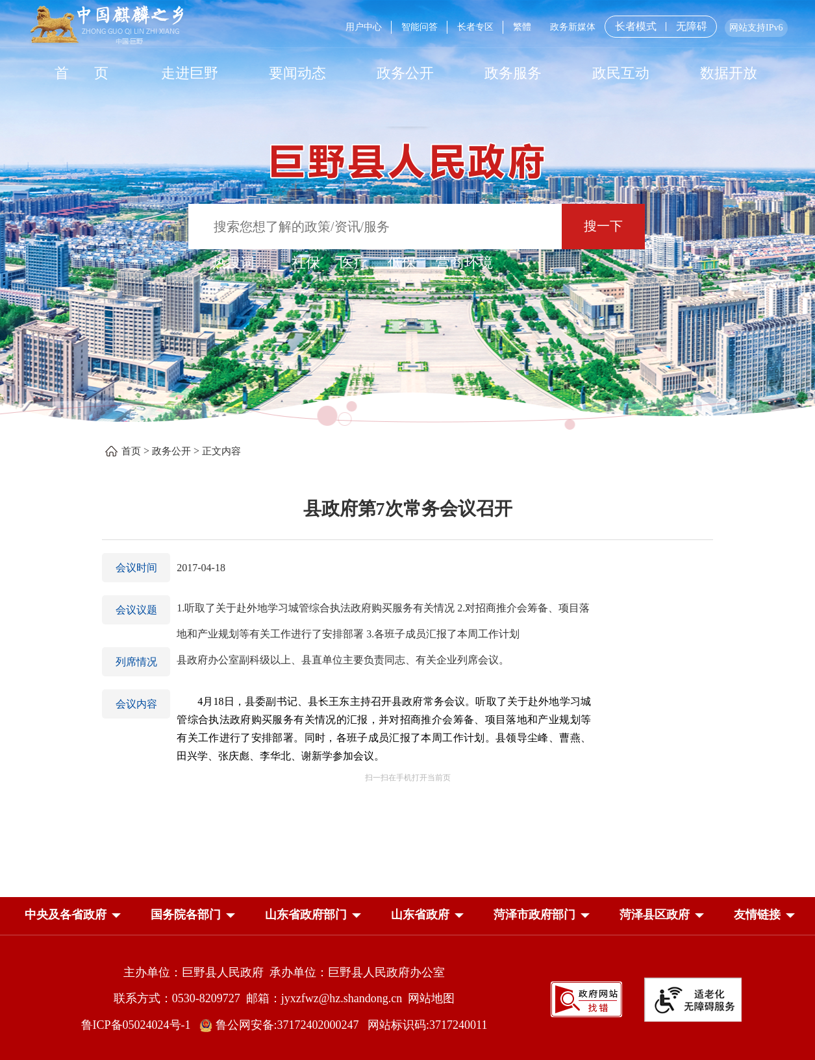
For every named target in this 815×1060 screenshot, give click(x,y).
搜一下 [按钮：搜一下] (603, 226)
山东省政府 (420, 914)
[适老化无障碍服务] (693, 1000)
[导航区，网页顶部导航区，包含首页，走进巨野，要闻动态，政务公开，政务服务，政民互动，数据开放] (408, 72)
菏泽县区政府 (655, 914)
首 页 (81, 73)
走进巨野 (189, 73)
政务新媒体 (573, 27)
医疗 (354, 262)
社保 (306, 262)
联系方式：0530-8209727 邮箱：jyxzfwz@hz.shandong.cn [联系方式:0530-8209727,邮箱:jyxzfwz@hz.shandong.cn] (261, 998)
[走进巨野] (190, 72)
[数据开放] (729, 72)
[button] (66, 917)
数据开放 (728, 73)
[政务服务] (513, 72)
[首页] (82, 72)
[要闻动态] (297, 72)
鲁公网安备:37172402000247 (283, 1024)
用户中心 (363, 27)
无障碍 (691, 26)
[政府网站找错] (586, 998)
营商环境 (464, 262)
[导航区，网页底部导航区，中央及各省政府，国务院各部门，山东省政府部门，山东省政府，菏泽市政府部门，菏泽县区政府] (407, 916)
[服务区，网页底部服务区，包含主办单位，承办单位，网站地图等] (407, 989)
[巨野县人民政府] (408, 154)
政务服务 (513, 73)
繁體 (522, 27)
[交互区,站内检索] (407, 228)
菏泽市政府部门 (534, 914)
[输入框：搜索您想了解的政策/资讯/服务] (375, 226)
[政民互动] (621, 72)
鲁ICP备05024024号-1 (139, 1024)
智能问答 (419, 27)
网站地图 (431, 998)
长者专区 (475, 27)
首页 (131, 451)
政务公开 (405, 73)
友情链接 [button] (757, 914)
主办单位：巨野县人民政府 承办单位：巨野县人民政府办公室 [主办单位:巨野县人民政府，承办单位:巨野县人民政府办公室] (284, 972)
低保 (402, 262)
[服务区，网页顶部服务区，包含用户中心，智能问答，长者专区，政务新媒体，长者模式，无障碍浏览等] (561, 27)
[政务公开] (405, 72)
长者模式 (636, 26)
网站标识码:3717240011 (427, 1024)
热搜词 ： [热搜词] (242, 262)
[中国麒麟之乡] (107, 25)
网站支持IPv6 (756, 27)
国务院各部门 (186, 914)
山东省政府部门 (306, 914)
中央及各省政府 (66, 914)
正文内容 (221, 451)
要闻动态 (297, 73)
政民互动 (620, 73)
